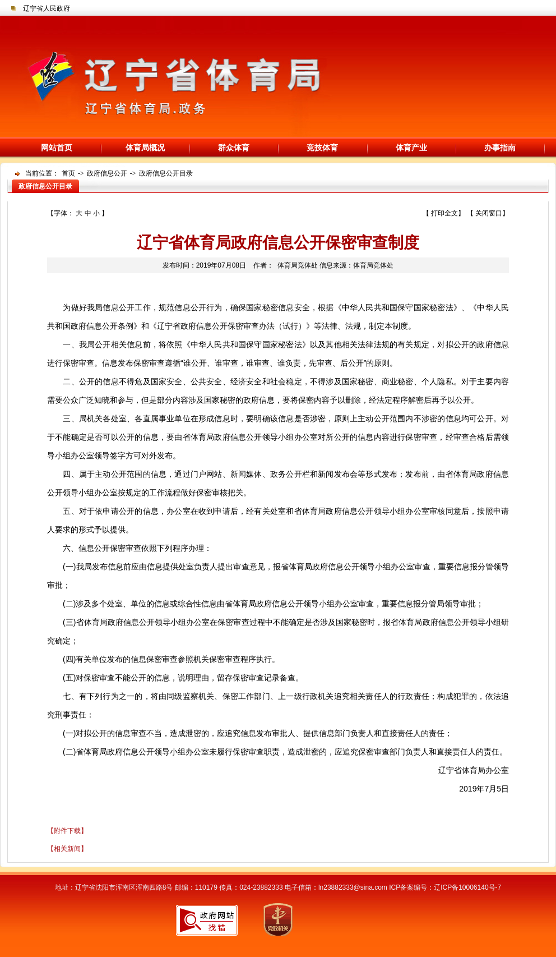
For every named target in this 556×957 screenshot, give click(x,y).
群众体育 (233, 147)
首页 (68, 173)
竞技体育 (322, 147)
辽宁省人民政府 (46, 8)
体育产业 (411, 147)
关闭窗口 (488, 213)
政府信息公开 (107, 173)
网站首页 (56, 147)
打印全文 (444, 213)
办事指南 (500, 147)
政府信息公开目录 (166, 173)
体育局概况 (145, 147)
